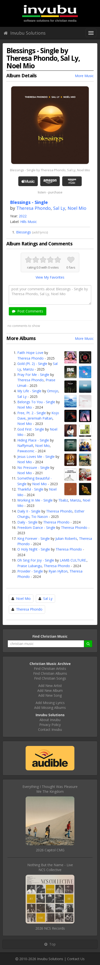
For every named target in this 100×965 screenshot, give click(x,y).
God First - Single (30, 429)
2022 (23, 216)
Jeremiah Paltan (40, 418)
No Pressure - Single (33, 467)
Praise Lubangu (29, 565)
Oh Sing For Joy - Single (35, 560)
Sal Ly (59, 208)
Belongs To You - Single (36, 402)
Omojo (52, 391)
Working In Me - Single (35, 500)
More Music (84, 75)
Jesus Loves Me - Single (36, 456)
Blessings (23, 232)
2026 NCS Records (50, 928)
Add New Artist (50, 685)
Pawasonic (25, 451)
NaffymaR (25, 445)
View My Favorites (50, 277)
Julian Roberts (66, 538)
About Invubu (50, 719)
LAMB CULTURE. (73, 560)
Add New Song (50, 695)
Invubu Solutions (25, 33)
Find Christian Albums (50, 673)
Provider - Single (30, 571)
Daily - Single (27, 522)
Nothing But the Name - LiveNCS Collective (50, 867)
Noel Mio (77, 208)
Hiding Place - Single (33, 440)
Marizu (28, 369)
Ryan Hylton (58, 571)
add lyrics (40, 232)
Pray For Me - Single (33, 374)
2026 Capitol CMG (50, 850)
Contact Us (76, 958)
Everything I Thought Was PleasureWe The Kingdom (50, 789)
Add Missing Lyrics (50, 702)
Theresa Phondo (33, 208)
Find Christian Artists (50, 668)
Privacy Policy (50, 724)
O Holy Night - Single (33, 549)
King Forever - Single (33, 538)
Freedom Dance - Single (36, 527)
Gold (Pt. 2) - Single (32, 363)
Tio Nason (39, 516)
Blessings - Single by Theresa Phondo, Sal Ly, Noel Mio (50, 170)
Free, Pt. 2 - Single (31, 413)
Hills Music (28, 221)
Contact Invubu (50, 729)
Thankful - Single (30, 489)
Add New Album (50, 690)
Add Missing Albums (50, 707)
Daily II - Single (28, 511)
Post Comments (27, 311)
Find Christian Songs (50, 678)
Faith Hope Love (30, 352)
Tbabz (63, 500)
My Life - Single (29, 391)
